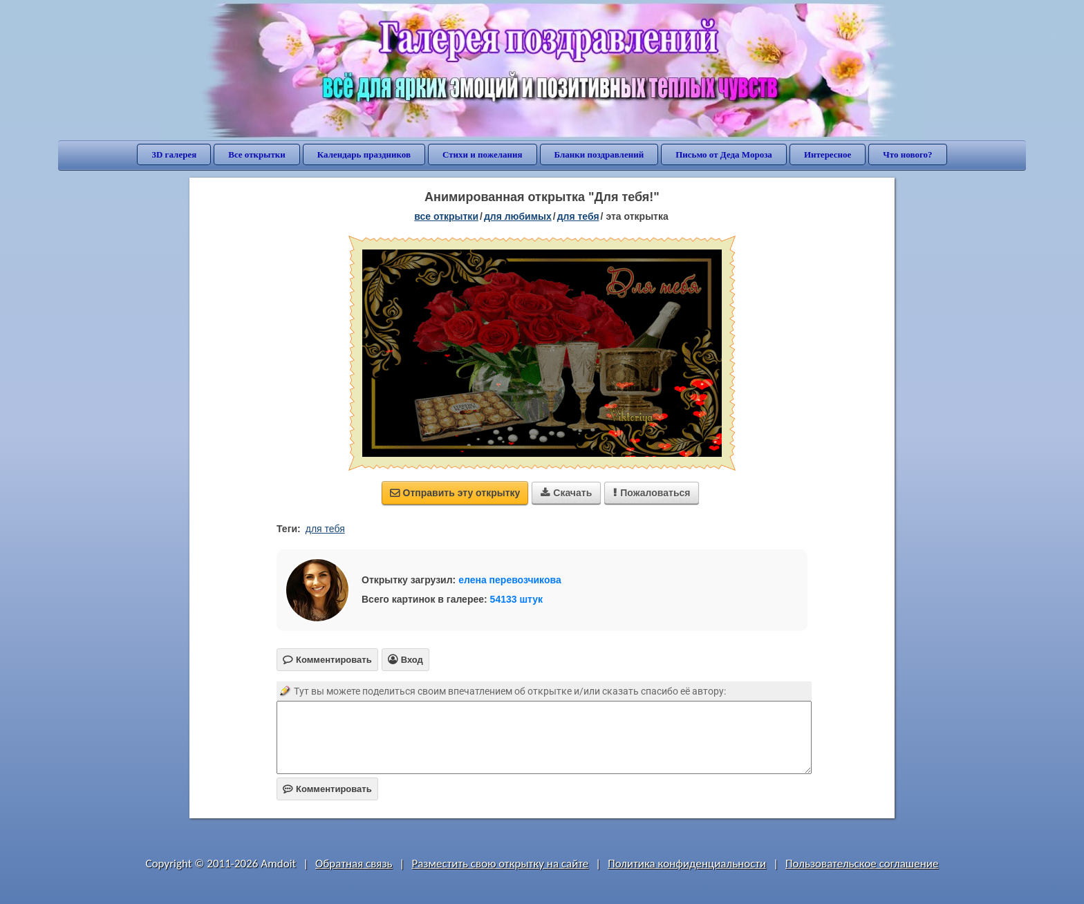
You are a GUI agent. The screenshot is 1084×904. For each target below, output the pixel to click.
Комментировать (327, 789)
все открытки (446, 216)
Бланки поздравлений (599, 154)
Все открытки (257, 154)
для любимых (518, 216)
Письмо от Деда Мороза (723, 154)
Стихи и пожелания (482, 154)
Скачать (566, 492)
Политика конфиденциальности (687, 863)
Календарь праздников (364, 154)
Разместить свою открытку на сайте (499, 863)
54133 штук (516, 599)
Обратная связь (354, 863)
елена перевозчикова (509, 579)
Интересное (827, 154)
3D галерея (173, 154)
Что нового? (907, 154)
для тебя (578, 216)
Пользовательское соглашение (861, 863)
